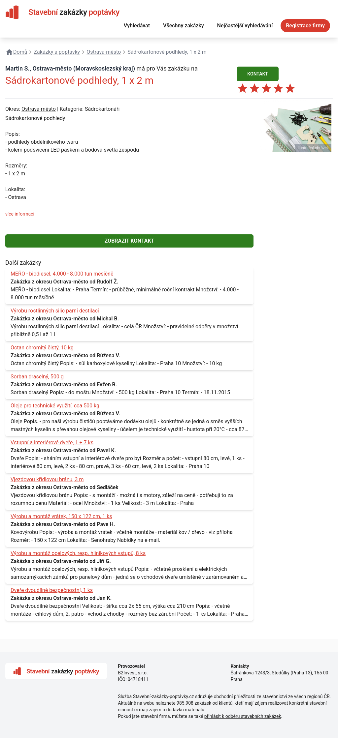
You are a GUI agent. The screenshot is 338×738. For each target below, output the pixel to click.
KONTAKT (257, 73)
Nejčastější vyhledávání (245, 25)
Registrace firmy (305, 25)
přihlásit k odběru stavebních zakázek (242, 716)
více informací (19, 214)
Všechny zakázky (183, 25)
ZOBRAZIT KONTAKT (129, 241)
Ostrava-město (38, 109)
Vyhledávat (137, 25)
